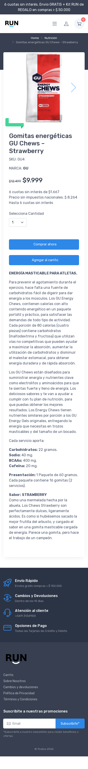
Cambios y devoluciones (20, 687)
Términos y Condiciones (20, 699)
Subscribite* (70, 724)
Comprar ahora (45, 244)
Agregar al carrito (45, 260)
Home (35, 38)
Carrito (8, 675)
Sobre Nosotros (14, 681)
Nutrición (51, 38)
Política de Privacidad (18, 693)
